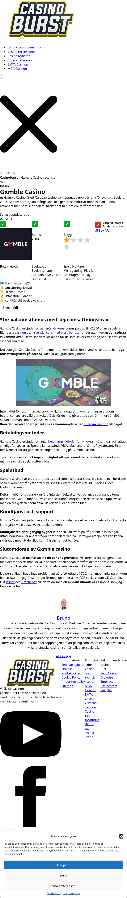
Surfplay (106, 690)
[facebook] (30, 826)
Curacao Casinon (20, 60)
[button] (121, 836)
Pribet (10, 582)
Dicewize (106, 677)
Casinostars (108, 686)
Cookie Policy (54, 893)
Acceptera (63, 865)
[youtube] (30, 763)
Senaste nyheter (73, 665)
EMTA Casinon (90, 696)
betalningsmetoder (62, 441)
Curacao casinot (95, 424)
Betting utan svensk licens (26, 47)
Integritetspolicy (71, 893)
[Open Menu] (1, 41)
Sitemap (67, 686)
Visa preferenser (63, 886)
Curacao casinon (91, 705)
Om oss (66, 669)
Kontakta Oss (71, 673)
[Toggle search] (1, 76)
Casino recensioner (21, 52)
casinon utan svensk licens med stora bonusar (48, 332)
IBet (103, 669)
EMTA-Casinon (18, 64)
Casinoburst (9, 177)
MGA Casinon (17, 69)
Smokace (106, 681)
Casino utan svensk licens (90, 675)
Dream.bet (29, 582)
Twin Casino (109, 673)
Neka (63, 875)
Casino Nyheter (19, 56)
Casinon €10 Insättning (92, 715)
